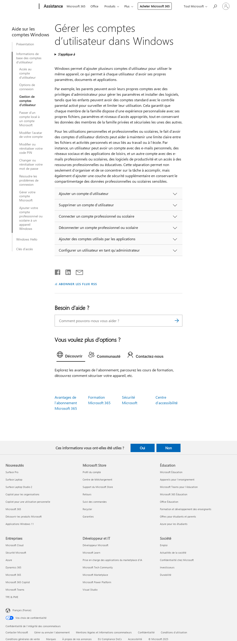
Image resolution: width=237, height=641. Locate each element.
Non (168, 448)
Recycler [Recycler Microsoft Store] (87, 509)
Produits (109, 6)
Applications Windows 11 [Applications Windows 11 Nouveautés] (20, 524)
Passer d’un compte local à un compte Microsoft (29, 119)
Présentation (25, 44)
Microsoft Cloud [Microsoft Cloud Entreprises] (14, 545)
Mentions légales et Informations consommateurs (104, 632)
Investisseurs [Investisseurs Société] (167, 567)
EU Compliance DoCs (110, 639)
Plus (127, 6)
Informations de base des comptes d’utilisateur (28, 58)
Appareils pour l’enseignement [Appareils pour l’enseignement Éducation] (177, 479)
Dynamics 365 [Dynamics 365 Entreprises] (13, 567)
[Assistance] (52, 6)
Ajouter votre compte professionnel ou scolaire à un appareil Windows (31, 218)
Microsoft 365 (76, 6)
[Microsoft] (21, 6)
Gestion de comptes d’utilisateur (27, 101)
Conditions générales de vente (23, 639)
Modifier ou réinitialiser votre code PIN (31, 148)
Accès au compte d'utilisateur (27, 73)
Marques (51, 639)
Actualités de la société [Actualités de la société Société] (173, 552)
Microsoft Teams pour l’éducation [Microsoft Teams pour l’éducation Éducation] (179, 487)
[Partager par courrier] (77, 271)
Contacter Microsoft (17, 632)
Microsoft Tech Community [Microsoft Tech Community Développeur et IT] (98, 567)
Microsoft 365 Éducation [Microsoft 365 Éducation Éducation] (173, 494)
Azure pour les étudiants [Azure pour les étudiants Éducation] (173, 524)
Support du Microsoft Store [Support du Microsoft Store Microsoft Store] (98, 487)
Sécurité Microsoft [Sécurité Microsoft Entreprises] (16, 552)
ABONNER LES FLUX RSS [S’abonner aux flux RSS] (78, 284)
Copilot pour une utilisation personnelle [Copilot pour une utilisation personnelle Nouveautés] (28, 501)
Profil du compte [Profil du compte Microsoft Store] (92, 472)
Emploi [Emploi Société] (164, 545)
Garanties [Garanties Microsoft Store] (88, 516)
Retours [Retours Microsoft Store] (87, 494)
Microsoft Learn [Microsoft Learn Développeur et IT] (91, 552)
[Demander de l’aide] (215, 6)
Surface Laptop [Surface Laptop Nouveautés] (14, 479)
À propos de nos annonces (77, 639)
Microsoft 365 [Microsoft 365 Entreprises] (13, 574)
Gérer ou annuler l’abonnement (52, 632)
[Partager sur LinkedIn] (66, 271)
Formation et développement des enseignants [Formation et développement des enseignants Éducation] (185, 509)
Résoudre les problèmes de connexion (28, 180)
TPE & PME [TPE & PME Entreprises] (12, 597)
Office (94, 6)
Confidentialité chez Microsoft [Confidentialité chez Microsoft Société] (177, 560)
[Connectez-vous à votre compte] (225, 6)
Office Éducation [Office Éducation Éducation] (169, 501)
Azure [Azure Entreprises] (9, 560)
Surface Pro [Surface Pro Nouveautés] (12, 472)
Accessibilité (135, 639)
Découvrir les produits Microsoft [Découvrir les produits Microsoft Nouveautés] (24, 516)
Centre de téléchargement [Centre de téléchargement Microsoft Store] (97, 479)
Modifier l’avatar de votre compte (31, 135)
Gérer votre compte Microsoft (27, 196)
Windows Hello (26, 239)
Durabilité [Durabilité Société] (165, 574)
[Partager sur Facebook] (58, 271)
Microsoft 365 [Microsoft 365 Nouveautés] (13, 509)
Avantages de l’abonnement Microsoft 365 (66, 403)
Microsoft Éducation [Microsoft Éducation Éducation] (171, 472)
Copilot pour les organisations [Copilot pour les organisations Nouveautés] (22, 494)
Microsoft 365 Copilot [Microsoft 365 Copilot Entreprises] (18, 582)
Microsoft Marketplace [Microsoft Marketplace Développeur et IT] (95, 574)
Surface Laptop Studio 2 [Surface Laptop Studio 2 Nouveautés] (19, 487)
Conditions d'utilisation (174, 632)
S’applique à (66, 54)
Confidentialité (146, 632)
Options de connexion (27, 87)
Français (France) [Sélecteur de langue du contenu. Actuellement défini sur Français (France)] (21, 610)
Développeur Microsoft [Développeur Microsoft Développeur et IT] (95, 545)
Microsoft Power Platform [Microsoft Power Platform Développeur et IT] (97, 582)
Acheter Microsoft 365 (155, 6)
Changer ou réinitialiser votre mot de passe (31, 164)
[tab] (70, 356)
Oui (142, 448)
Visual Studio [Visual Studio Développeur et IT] (90, 589)
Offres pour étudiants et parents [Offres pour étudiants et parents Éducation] (178, 516)
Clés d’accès (24, 249)
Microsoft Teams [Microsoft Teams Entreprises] (15, 589)
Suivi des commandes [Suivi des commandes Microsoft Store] (95, 501)
